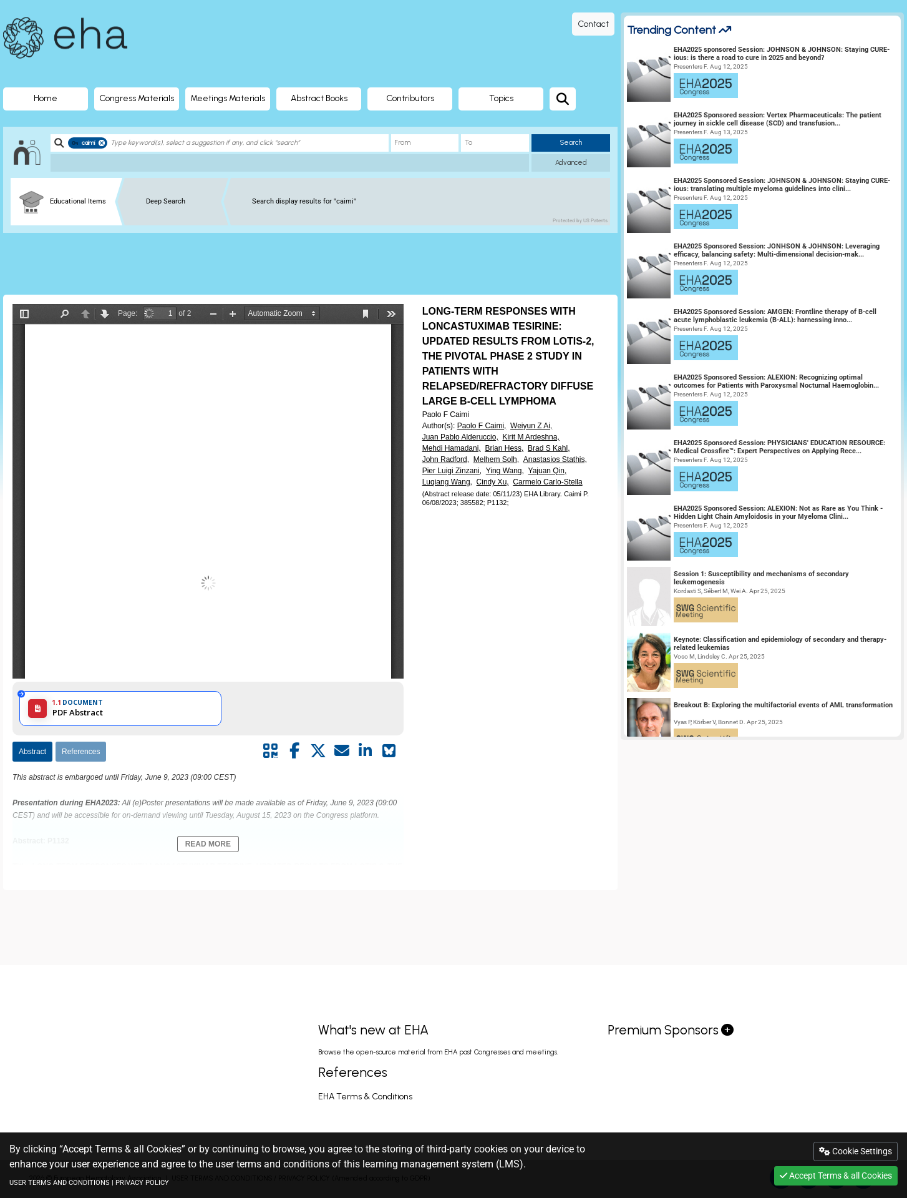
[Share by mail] (341, 751)
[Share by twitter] (318, 751)
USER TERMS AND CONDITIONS (59, 1183)
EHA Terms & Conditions (365, 1096)
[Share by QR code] (270, 751)
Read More (208, 844)
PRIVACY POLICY (142, 1183)
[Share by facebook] (294, 751)
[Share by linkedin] (365, 751)
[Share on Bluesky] (389, 751)
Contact (593, 24)
